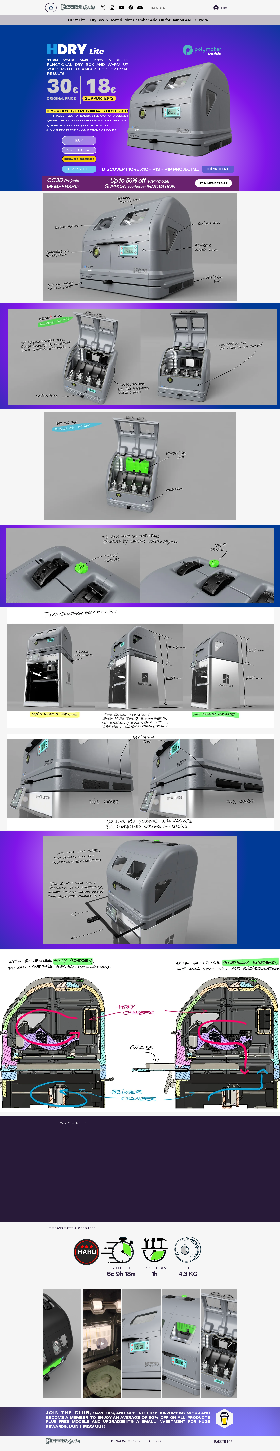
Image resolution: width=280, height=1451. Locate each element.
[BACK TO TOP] (223, 1441)
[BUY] (79, 140)
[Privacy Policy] (157, 7)
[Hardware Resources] (79, 159)
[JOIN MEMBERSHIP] (213, 183)
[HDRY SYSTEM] (79, 169)
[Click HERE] (218, 169)
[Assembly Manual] (79, 150)
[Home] (51, 7)
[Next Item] (230, 1343)
